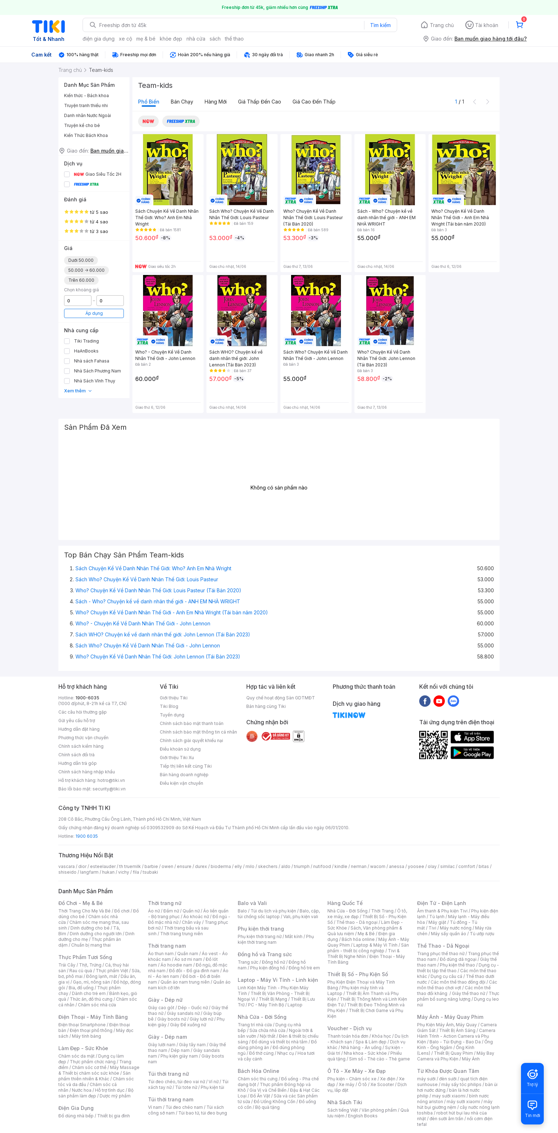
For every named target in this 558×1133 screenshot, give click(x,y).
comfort (466, 866)
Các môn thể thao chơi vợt (457, 984)
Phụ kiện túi (212, 1087)
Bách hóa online (358, 939)
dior (82, 866)
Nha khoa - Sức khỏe (365, 1053)
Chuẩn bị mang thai (91, 945)
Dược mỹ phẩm (115, 1095)
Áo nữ (154, 911)
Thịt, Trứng (90, 965)
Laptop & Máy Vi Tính (375, 945)
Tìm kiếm (380, 25)
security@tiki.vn (109, 788)
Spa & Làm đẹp (371, 1041)
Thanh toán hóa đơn (347, 1036)
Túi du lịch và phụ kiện (273, 911)
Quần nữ (191, 911)
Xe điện (387, 1078)
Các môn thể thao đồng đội (458, 982)
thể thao (234, 39)
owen (167, 866)
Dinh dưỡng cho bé (90, 928)
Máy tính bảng (86, 1036)
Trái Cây (66, 965)
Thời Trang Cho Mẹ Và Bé (84, 911)
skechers (268, 866)
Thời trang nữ (164, 903)
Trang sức (248, 962)
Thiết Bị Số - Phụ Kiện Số (357, 974)
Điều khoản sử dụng (180, 749)
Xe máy (346, 1084)
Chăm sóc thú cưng (258, 1078)
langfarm (89, 872)
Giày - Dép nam (167, 1037)
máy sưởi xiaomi (463, 1101)
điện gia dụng (99, 39)
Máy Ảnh (471, 1058)
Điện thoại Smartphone (82, 1024)
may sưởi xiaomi (448, 1095)
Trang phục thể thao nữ (440, 953)
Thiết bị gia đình (113, 1115)
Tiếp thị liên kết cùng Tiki (186, 766)
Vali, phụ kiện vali (300, 916)
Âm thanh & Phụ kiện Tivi (442, 911)
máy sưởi (426, 1078)
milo (250, 866)
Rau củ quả (80, 970)
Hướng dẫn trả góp (77, 763)
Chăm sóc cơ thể (89, 1067)
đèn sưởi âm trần (446, 1118)
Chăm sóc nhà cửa (97, 1004)
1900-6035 (87, 697)
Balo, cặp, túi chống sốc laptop (279, 913)
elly (238, 866)
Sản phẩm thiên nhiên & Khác (94, 1075)
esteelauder (103, 866)
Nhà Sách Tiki (344, 1102)
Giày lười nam (161, 1044)
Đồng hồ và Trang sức (265, 954)
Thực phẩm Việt (112, 970)
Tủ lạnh (436, 916)
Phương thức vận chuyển (83, 737)
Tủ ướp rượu (482, 933)
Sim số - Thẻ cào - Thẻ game (379, 1058)
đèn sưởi (448, 1078)
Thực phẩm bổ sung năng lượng (458, 996)
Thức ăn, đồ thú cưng (91, 999)
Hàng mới (216, 102)
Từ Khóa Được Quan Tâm (448, 1071)
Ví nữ (214, 1081)
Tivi (432, 928)
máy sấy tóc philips (461, 1084)
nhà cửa (195, 39)
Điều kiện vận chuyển (181, 783)
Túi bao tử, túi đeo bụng (202, 1113)
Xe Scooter (382, 1084)
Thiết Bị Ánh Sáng (457, 1030)
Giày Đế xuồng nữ (188, 1024)
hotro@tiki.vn (111, 780)
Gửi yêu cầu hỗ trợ (76, 720)
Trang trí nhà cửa (255, 1024)
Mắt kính (293, 936)
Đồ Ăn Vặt (260, 1095)
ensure (184, 866)
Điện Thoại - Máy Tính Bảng (93, 1017)
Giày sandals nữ (183, 1013)
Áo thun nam (161, 953)
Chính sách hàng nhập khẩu (86, 771)
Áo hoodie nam (176, 965)
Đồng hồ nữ (273, 962)
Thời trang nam (167, 946)
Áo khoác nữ (196, 916)
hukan (108, 872)
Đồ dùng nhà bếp (76, 1115)
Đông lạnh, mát (101, 976)
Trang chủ (442, 25)
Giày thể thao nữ (468, 993)
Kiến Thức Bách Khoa (86, 135)
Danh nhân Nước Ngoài (87, 115)
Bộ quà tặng (267, 1107)
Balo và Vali (252, 903)
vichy (123, 872)
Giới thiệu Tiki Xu (177, 757)
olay (432, 866)
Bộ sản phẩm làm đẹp (95, 1092)
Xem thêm (78, 390)
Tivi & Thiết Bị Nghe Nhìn (363, 953)
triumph (302, 866)
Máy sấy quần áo (448, 933)
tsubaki (150, 872)
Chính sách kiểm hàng (81, 746)
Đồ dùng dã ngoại (458, 959)
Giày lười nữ (201, 1019)
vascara (66, 866)
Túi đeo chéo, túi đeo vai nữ (176, 1081)
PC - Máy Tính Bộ (266, 1004)
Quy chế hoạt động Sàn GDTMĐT (280, 697)
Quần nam (187, 953)
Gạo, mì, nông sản (91, 982)
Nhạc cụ (285, 1053)
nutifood (322, 866)
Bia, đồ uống (81, 987)
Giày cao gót (161, 1007)
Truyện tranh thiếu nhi (86, 105)
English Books (363, 1115)
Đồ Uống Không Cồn (274, 1101)
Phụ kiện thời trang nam (276, 939)
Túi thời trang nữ (168, 1074)
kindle (341, 866)
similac (447, 866)
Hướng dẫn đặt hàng (79, 729)
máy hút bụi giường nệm (455, 1104)
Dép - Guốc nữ (193, 1007)
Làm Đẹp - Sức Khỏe (83, 1048)
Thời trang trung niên (181, 933)
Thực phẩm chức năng (93, 1061)
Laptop (295, 1004)
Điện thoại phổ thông (91, 1030)
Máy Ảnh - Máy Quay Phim (450, 1017)
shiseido (67, 872)
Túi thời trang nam (170, 1099)
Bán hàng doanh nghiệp (184, 774)
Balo (242, 911)
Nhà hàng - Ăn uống (361, 1047)
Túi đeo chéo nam (184, 1107)
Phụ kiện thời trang (261, 929)
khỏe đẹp (171, 39)
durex (201, 866)
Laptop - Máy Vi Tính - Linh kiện (278, 980)
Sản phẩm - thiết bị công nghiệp (368, 947)
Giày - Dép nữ (165, 1000)
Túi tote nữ (186, 1087)
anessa (396, 866)
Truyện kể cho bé (82, 125)
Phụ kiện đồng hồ (267, 967)
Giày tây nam (192, 1044)
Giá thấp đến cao (259, 102)
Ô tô (362, 1084)
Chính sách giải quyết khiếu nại (191, 740)
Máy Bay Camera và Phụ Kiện (455, 1055)
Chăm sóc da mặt (76, 1056)
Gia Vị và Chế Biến (267, 1090)
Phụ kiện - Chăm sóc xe (352, 1078)
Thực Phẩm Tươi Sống (85, 957)
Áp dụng (94, 313)
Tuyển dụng (172, 715)
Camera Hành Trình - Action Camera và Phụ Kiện (456, 1036)
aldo (285, 866)
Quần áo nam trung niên (185, 982)
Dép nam (180, 1050)
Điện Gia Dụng (76, 1108)
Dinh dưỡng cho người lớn (96, 933)
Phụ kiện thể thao (457, 965)
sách (215, 39)
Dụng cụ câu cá (446, 976)
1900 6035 (86, 836)
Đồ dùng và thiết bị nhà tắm (279, 1041)
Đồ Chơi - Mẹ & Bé (80, 903)
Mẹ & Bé (366, 933)
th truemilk (130, 866)
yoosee (416, 866)
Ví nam (155, 1107)
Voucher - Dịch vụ (349, 1028)
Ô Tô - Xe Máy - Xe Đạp (356, 1071)
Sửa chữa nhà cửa (267, 1030)
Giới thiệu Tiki (174, 697)
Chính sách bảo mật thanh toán (191, 723)
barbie (151, 866)
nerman (359, 866)
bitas (484, 866)
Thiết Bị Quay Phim (453, 1053)
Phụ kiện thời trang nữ (259, 936)
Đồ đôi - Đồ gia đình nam (194, 970)
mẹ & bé (146, 39)
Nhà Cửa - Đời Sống (262, 1017)
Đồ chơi (122, 911)
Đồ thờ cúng (261, 1053)
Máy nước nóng (456, 928)
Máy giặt (437, 922)
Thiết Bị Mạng (273, 999)
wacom (377, 866)
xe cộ (125, 39)
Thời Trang (382, 911)
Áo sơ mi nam (188, 959)
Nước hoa (81, 1090)
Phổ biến (148, 102)
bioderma (221, 866)
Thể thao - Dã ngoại (357, 922)
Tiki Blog (169, 706)
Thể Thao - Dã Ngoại (443, 946)
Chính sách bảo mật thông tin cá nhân (198, 732)
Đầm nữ (171, 911)
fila (136, 872)
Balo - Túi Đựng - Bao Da (455, 1041)
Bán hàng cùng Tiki (266, 706)
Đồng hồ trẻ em (304, 967)
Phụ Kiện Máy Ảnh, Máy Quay (447, 1024)
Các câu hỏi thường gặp (82, 712)
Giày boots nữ (171, 1019)
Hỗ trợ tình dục (110, 1090)
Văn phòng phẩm (379, 1110)
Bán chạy (182, 102)
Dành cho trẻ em (89, 993)
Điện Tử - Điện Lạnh (441, 903)
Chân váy (191, 922)
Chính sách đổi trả (76, 754)
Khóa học (381, 1036)
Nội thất (267, 1036)
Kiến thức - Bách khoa (86, 95)
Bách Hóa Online (258, 1071)
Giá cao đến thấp (314, 102)
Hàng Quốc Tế (345, 903)
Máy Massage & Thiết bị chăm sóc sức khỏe (99, 1070)
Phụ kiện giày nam (179, 1056)
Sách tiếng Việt (342, 1110)
